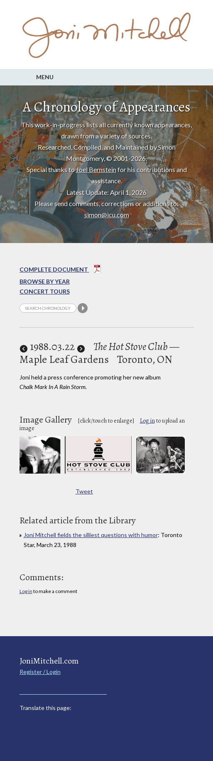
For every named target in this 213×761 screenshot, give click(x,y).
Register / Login (40, 671)
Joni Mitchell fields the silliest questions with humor (91, 534)
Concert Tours (45, 291)
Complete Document (60, 270)
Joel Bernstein (96, 169)
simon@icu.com (106, 215)
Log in (147, 421)
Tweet (84, 491)
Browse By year (45, 281)
